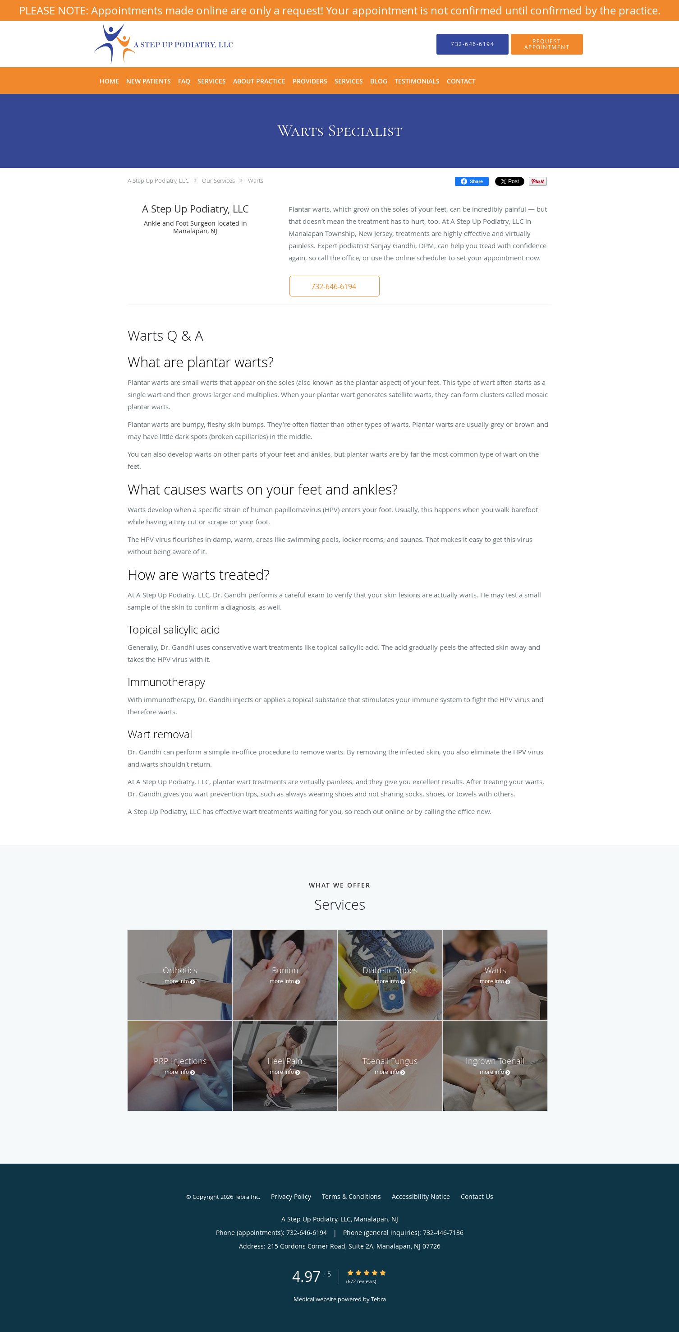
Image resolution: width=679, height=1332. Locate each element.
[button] (547, 44)
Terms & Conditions (351, 1196)
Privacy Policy (291, 1196)
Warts (255, 180)
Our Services (218, 180)
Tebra (378, 1299)
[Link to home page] (150, 44)
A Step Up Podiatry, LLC (158, 180)
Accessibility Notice (421, 1196)
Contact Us (477, 1196)
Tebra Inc (246, 1197)
